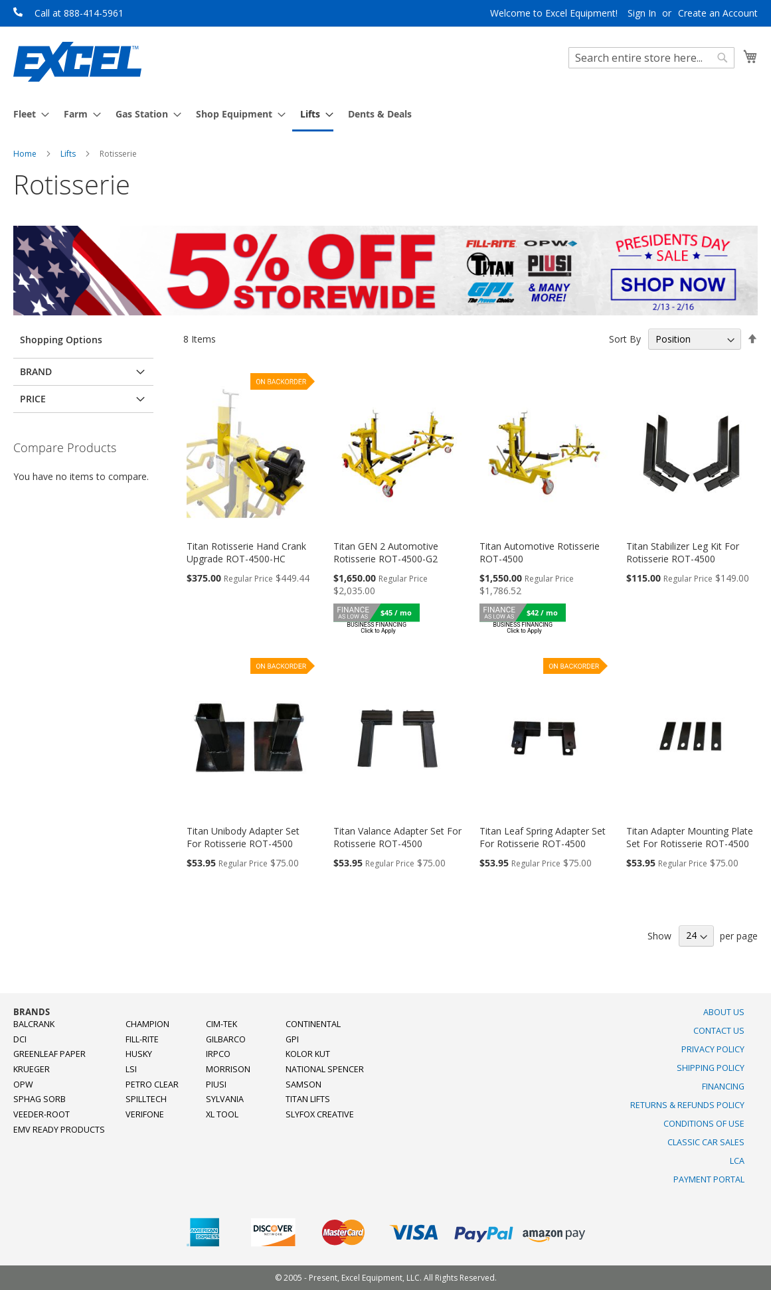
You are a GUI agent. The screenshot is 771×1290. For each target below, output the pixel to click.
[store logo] (77, 62)
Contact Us (718, 1030)
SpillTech (146, 1099)
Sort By (625, 339)
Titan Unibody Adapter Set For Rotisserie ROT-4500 (243, 837)
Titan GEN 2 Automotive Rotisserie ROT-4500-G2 (385, 552)
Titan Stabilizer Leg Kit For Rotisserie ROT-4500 (682, 552)
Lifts (69, 153)
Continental (313, 1024)
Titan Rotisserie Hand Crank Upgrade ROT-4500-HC (246, 552)
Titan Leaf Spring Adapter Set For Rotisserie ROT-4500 (542, 837)
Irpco (218, 1054)
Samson (303, 1084)
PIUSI (216, 1084)
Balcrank (33, 1024)
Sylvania (225, 1099)
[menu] (385, 114)
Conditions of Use (703, 1123)
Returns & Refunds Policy (687, 1105)
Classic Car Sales (705, 1142)
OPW (23, 1084)
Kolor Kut (308, 1054)
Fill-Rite (142, 1039)
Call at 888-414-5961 (79, 13)
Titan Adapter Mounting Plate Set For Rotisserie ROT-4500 (689, 837)
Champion (147, 1024)
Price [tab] (33, 398)
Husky (139, 1054)
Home (26, 153)
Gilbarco (226, 1039)
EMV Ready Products (59, 1129)
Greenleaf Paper (49, 1054)
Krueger (31, 1069)
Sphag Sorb (39, 1099)
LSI (131, 1069)
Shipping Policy (710, 1068)
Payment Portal (708, 1179)
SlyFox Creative (320, 1114)
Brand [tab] (36, 371)
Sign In (642, 13)
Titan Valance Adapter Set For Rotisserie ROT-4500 (397, 837)
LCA (737, 1161)
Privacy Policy (712, 1049)
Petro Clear (152, 1084)
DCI (20, 1039)
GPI (292, 1039)
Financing (723, 1086)
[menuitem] (27, 113)
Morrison (228, 1069)
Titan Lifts (308, 1099)
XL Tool (222, 1114)
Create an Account (718, 13)
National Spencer (325, 1069)
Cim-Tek (221, 1024)
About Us (723, 1012)
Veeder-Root (41, 1114)
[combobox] (651, 57)
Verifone (145, 1114)
